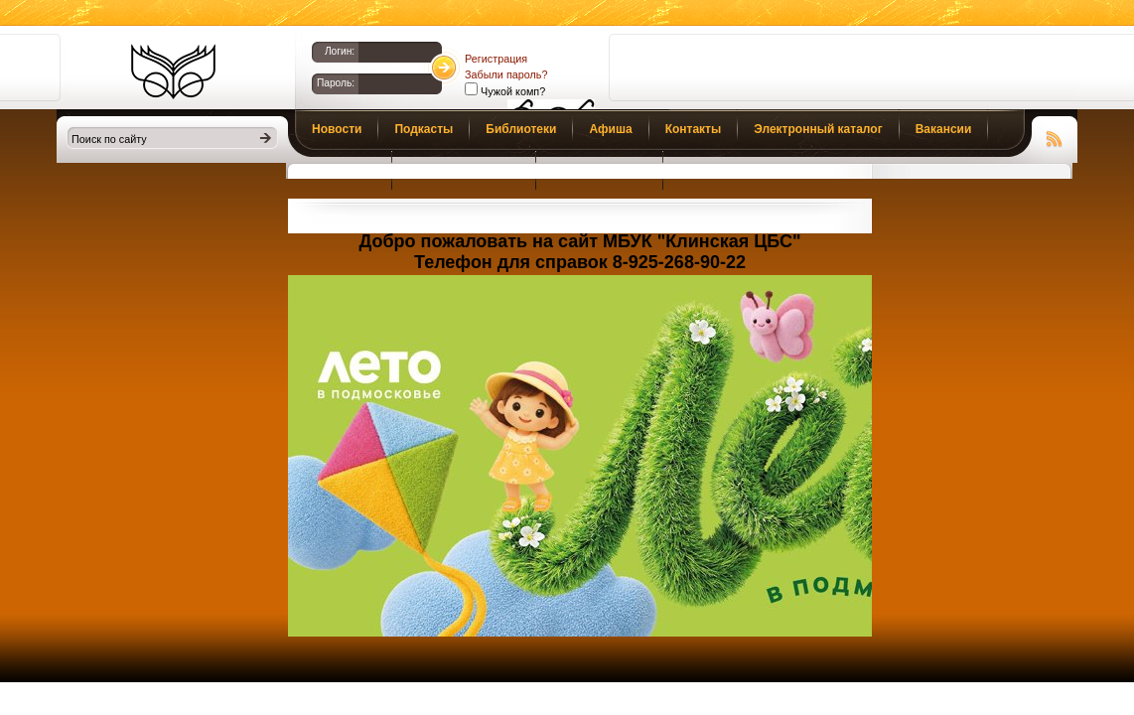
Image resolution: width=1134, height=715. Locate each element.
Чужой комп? (511, 91)
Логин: (339, 51)
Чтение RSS (1054, 136)
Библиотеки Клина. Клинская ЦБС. (173, 71)
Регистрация (496, 59)
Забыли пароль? (506, 74)
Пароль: (335, 82)
